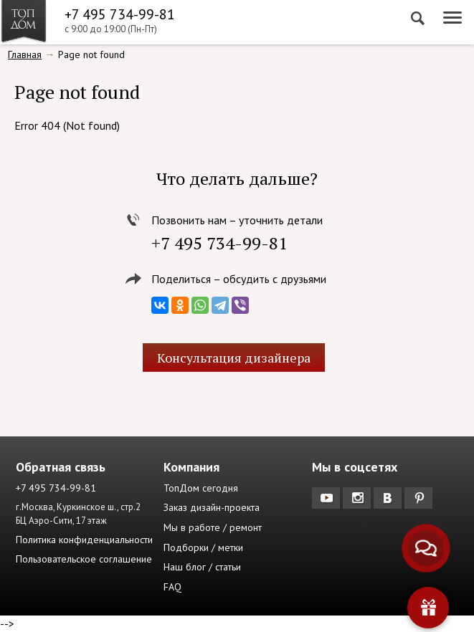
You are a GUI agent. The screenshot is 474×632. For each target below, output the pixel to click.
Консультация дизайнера (234, 357)
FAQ (172, 586)
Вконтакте (389, 498)
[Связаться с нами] (425, 548)
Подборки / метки (203, 547)
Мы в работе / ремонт (212, 527)
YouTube (327, 498)
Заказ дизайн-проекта (211, 507)
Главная (25, 54)
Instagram (358, 498)
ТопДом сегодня (200, 488)
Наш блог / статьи (202, 566)
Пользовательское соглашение (84, 558)
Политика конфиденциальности (84, 539)
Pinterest (419, 498)
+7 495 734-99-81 (120, 14)
